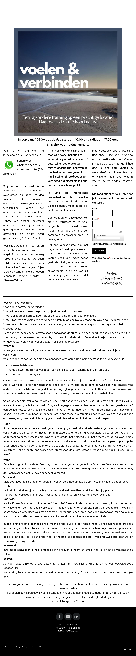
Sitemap (42, 647)
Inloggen (127, 649)
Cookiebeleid (33, 647)
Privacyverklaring (103, 244)
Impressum (9, 647)
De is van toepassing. (109, 244)
